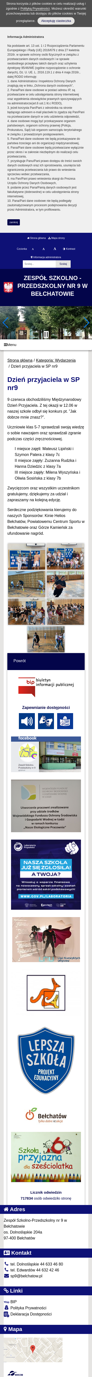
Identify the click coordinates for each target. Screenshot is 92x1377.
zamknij (14, 222)
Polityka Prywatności (25, 1307)
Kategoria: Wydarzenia (56, 360)
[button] (5, 322)
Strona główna (36, 238)
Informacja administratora (46, 257)
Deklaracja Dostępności (28, 1314)
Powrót (19, 661)
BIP (10, 1302)
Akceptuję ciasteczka (56, 21)
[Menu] (46, 344)
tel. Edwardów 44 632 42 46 (31, 1270)
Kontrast (69, 249)
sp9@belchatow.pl (23, 1276)
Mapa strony (56, 238)
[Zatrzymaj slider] (46, 334)
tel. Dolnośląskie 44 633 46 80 (33, 1264)
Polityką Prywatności (35, 8)
